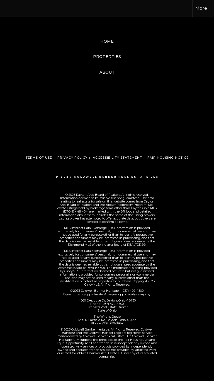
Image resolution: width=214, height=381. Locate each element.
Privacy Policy (72, 158)
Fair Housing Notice (168, 158)
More (201, 8)
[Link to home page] (7, 8)
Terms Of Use (39, 158)
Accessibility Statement (117, 158)
